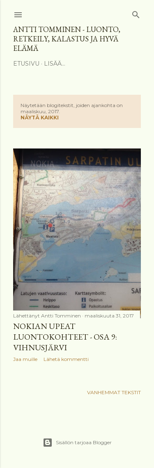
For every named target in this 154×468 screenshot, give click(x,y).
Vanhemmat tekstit (114, 392)
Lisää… (54, 63)
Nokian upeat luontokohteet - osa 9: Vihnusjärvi (65, 337)
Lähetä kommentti (66, 359)
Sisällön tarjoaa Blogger (77, 442)
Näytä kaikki (40, 117)
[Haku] (136, 13)
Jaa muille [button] (25, 359)
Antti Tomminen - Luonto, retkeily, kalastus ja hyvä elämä (66, 39)
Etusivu (26, 63)
